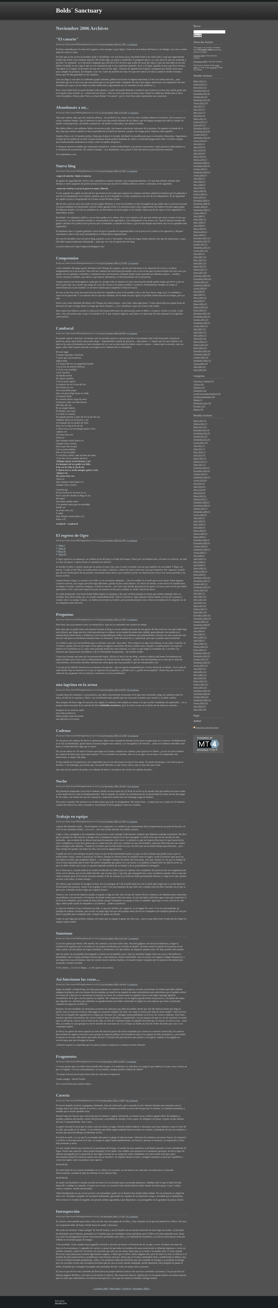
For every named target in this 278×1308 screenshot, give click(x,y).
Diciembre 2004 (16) (201, 351)
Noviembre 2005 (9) (201, 316)
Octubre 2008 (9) (200, 207)
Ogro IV (62, 554)
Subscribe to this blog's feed (207, 727)
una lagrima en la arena (76, 684)
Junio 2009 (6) (199, 181)
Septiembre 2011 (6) (201, 100)
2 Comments (133, 263)
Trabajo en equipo (72, 816)
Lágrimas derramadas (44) (204, 397)
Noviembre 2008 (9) (201, 203)
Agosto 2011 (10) (200, 103)
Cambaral (64, 328)
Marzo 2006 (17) (200, 304)
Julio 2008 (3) (199, 216)
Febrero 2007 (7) (200, 269)
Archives (207, 75)
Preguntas (64, 614)
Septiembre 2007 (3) (201, 247)
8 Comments (133, 736)
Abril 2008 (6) (199, 225)
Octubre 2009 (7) (200, 169)
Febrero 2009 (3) (200, 194)
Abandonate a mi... (72, 107)
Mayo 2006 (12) (200, 298)
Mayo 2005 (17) (200, 335)
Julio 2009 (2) (199, 178)
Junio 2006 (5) (199, 294)
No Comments (133, 690)
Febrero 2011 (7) (200, 122)
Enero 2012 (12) (200, 87)
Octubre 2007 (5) (200, 244)
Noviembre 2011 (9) (201, 94)
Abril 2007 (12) (199, 263)
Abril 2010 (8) (199, 153)
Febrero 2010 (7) (200, 159)
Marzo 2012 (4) (199, 81)
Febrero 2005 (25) (200, 345)
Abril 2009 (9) (199, 188)
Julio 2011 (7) (199, 106)
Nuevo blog (65, 166)
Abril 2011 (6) (199, 115)
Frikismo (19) (199, 387)
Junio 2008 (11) (199, 219)
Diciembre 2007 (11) (201, 238)
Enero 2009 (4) (199, 197)
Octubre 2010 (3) (200, 134)
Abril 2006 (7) (199, 301)
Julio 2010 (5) (199, 144)
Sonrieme (64, 933)
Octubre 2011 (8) (200, 97)
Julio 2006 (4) (199, 291)
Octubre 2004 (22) (200, 357)
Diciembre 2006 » (141, 1288)
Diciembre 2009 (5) (201, 163)
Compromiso (67, 258)
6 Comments (132, 821)
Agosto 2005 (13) (200, 326)
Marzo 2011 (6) (199, 119)
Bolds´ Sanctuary (79, 10)
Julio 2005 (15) (199, 329)
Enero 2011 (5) (199, 125)
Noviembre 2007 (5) (201, 241)
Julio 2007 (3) (199, 254)
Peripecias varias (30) (202, 403)
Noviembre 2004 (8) (201, 354)
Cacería (62, 1095)
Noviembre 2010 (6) (201, 131)
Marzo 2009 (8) (199, 191)
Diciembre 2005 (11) (201, 313)
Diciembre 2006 (200, 61)
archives (213, 67)
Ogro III (62, 551)
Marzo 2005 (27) (200, 341)
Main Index (115, 1288)
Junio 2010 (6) (199, 147)
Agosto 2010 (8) (200, 141)
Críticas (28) (198, 384)
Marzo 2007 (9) (199, 266)
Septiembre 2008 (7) (201, 210)
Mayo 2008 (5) (199, 222)
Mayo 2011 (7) (199, 112)
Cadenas (63, 730)
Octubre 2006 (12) (200, 282)
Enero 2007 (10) (200, 272)
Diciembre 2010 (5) (201, 128)
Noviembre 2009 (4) (201, 166)
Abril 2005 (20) (199, 338)
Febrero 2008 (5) (200, 232)
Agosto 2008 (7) (200, 213)
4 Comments (133, 113)
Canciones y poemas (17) (203, 381)
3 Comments (132, 44)
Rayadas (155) (199, 406)
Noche (61, 781)
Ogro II (62, 548)
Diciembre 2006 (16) (201, 276)
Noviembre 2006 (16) (202, 279)
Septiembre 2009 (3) (201, 172)
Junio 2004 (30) (199, 370)
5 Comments (132, 619)
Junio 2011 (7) (199, 109)
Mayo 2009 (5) (199, 185)
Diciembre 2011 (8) (201, 90)
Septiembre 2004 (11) (202, 360)
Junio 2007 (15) (199, 257)
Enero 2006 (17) (200, 310)
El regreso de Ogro (72, 535)
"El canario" (67, 39)
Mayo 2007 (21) (200, 260)
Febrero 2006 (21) (200, 307)
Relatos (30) (198, 409)
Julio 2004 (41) (199, 367)
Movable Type (61, 1303)
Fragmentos (66, 1056)
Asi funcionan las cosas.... (78, 979)
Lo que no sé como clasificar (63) (207, 394)
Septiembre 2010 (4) (201, 137)
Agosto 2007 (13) (200, 250)
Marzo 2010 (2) (199, 156)
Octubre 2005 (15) (200, 320)
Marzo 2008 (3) (199, 228)
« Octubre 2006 (100, 1288)
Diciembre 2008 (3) (201, 200)
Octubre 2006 (199, 55)
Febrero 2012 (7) (200, 84)
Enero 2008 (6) (199, 235)
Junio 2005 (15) (199, 332)
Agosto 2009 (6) (200, 175)
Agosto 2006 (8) (200, 288)
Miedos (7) (198, 400)
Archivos (126, 1288)
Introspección (68, 1211)
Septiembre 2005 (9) (201, 323)
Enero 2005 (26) (200, 348)
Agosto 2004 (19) (200, 363)
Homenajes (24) (200, 390)
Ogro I (61, 545)
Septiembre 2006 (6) (201, 285)
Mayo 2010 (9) (199, 150)
